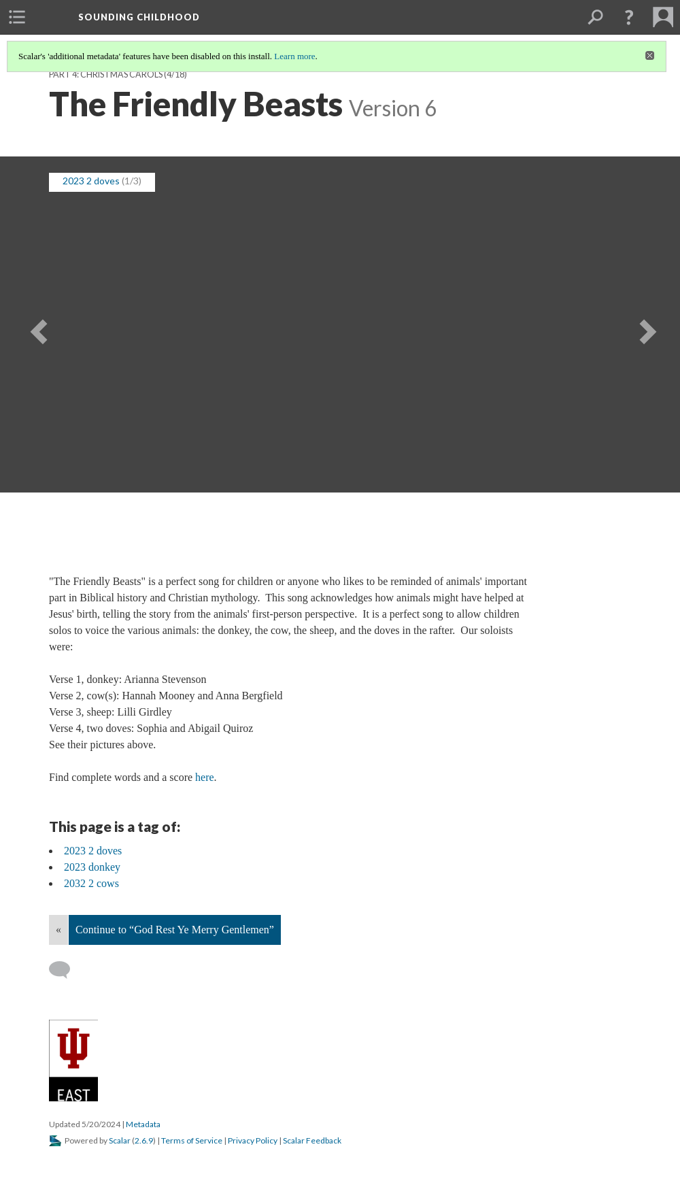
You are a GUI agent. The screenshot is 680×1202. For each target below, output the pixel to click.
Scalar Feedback (312, 1140)
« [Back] (58, 929)
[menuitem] (17, 17)
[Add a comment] (65, 970)
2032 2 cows (91, 883)
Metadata (143, 1124)
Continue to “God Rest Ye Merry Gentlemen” (174, 929)
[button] (629, 17)
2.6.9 (144, 1140)
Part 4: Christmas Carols (106, 74)
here (204, 777)
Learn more (294, 56)
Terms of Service (191, 1140)
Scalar (120, 1140)
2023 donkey (92, 867)
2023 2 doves (91, 180)
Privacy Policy (252, 1140)
